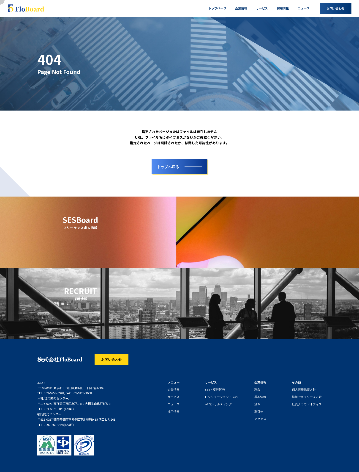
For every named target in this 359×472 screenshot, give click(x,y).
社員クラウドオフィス (307, 404)
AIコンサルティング (218, 404)
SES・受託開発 (215, 389)
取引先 (258, 411)
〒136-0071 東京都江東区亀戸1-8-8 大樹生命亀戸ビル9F (74, 403)
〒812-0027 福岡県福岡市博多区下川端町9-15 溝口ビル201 (76, 419)
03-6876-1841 (55, 409)
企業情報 (174, 389)
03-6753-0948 (55, 393)
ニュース (174, 404)
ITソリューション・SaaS (221, 396)
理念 (257, 389)
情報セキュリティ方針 (307, 396)
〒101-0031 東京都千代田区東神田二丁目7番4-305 (70, 388)
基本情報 (260, 396)
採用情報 (174, 411)
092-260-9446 (55, 424)
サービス (174, 396)
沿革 (257, 404)
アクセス (260, 418)
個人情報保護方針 (304, 389)
